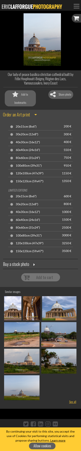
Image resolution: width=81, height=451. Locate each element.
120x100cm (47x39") (29, 173)
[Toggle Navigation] (76, 6)
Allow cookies (42, 445)
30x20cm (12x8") (27, 134)
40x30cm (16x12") (28, 142)
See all (72, 401)
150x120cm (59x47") (29, 181)
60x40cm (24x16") (28, 150)
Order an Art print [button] (16, 114)
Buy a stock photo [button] (16, 264)
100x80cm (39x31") (29, 165)
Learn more (57, 440)
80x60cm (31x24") (28, 158)
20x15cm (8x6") (26, 126)
